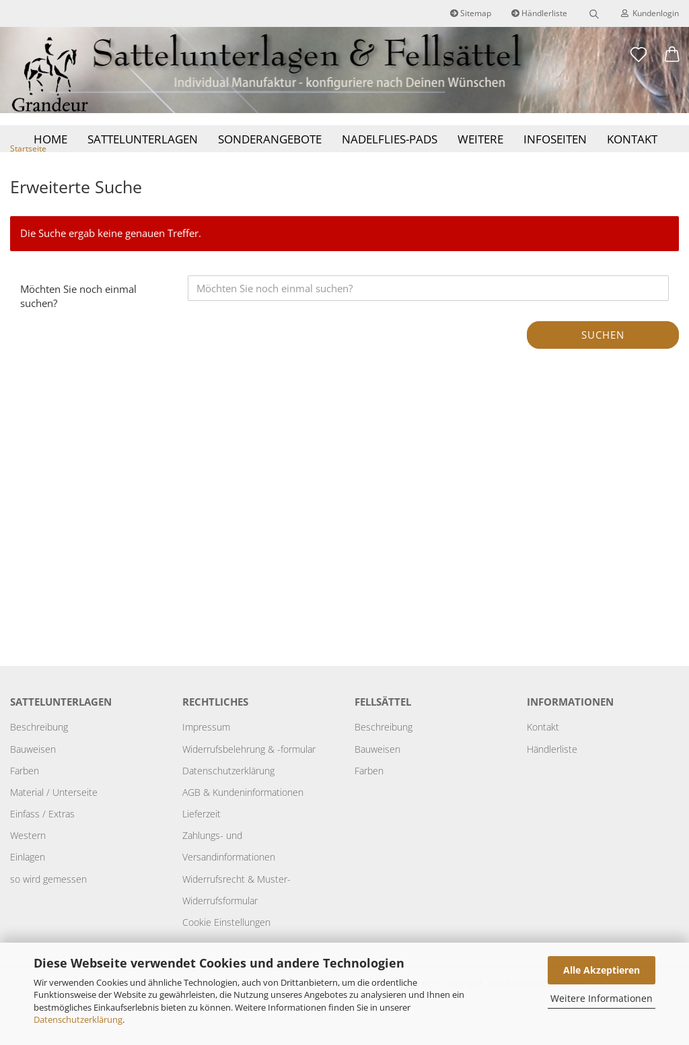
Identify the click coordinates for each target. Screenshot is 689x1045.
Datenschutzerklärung (78, 1019)
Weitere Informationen (601, 998)
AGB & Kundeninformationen (242, 817)
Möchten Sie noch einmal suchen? (78, 320)
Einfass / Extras (42, 838)
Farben (24, 794)
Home (50, 139)
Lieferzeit (201, 838)
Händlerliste (539, 13)
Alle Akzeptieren (601, 970)
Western (28, 860)
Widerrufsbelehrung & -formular (249, 773)
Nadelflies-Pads (389, 139)
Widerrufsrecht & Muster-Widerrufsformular (236, 914)
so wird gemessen (48, 903)
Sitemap (470, 13)
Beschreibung (39, 751)
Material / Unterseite (54, 817)
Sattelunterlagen (142, 139)
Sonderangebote (270, 139)
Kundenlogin (650, 13)
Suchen (602, 359)
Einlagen (27, 881)
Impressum (206, 751)
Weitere (480, 139)
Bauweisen (33, 773)
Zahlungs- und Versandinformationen (228, 871)
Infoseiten (555, 139)
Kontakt (632, 139)
